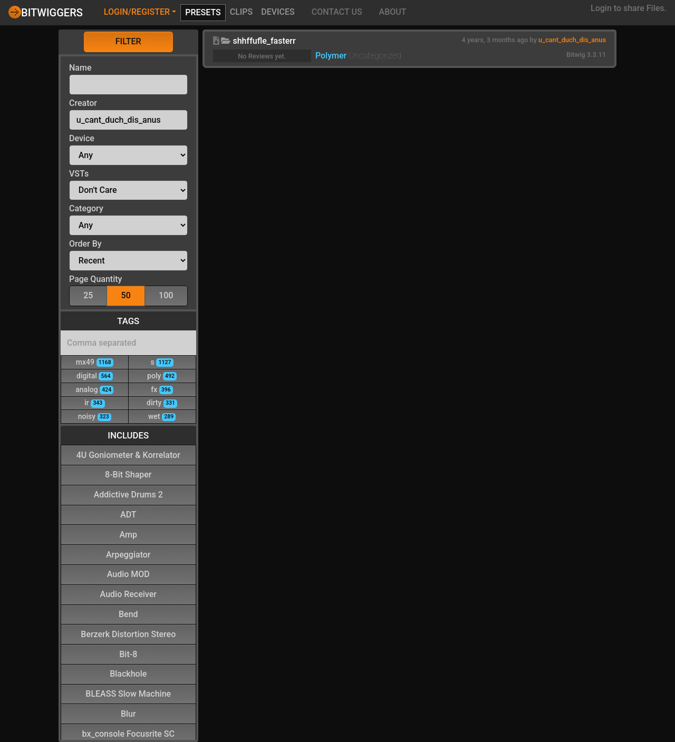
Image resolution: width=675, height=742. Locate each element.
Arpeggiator (128, 554)
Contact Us (337, 12)
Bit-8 (128, 653)
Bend (128, 613)
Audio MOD (128, 573)
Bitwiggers (45, 12)
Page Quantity (95, 279)
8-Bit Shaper (128, 474)
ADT (128, 514)
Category (86, 208)
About (393, 12)
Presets (203, 12)
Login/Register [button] (137, 12)
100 (166, 294)
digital (94, 375)
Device (81, 138)
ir (94, 402)
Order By (85, 244)
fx (162, 389)
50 (126, 294)
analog (94, 389)
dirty (162, 402)
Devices (278, 12)
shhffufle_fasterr (264, 41)
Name (80, 68)
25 (88, 294)
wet (162, 416)
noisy (94, 416)
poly (162, 375)
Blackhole (128, 673)
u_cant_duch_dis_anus (572, 40)
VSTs (79, 174)
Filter (128, 41)
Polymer (330, 56)
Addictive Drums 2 (128, 494)
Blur (128, 713)
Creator (83, 103)
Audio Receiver (128, 593)
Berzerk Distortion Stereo (128, 633)
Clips (241, 12)
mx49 (94, 362)
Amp (128, 534)
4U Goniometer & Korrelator (128, 454)
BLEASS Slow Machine (128, 693)
